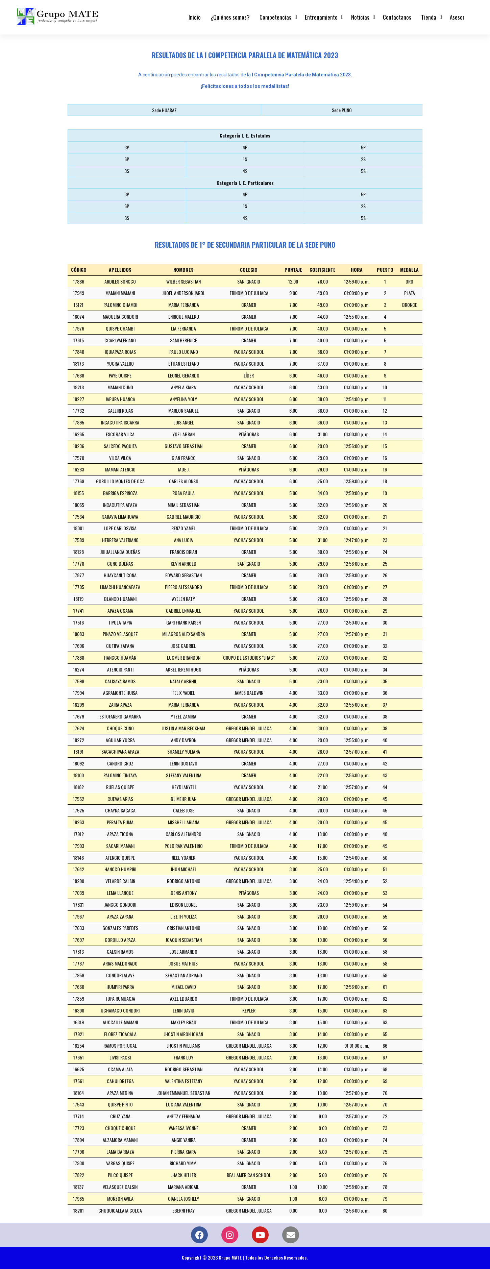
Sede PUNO (342, 110)
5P (363, 147)
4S (245, 170)
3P (126, 147)
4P (245, 147)
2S (363, 159)
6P (126, 159)
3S (126, 170)
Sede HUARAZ (164, 110)
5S (363, 170)
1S (245, 159)
